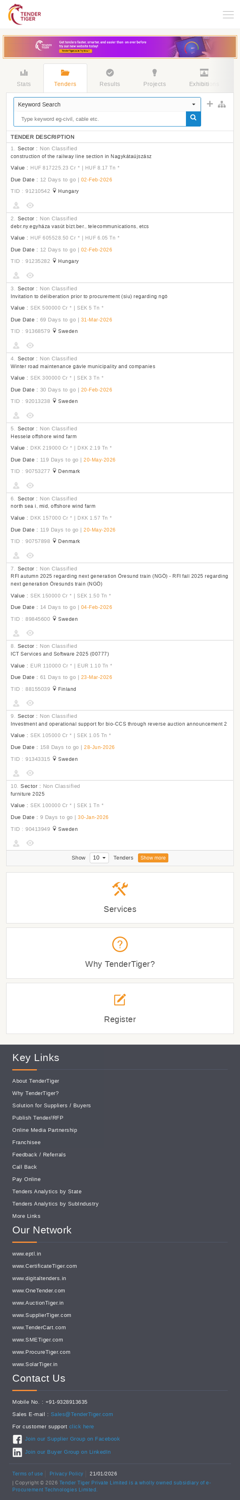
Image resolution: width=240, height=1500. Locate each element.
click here (81, 1426)
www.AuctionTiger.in (38, 1302)
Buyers (82, 1105)
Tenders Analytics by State (47, 1191)
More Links (26, 1216)
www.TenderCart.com (39, 1327)
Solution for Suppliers (40, 1105)
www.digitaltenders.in (39, 1278)
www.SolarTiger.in (35, 1364)
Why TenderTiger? (35, 1093)
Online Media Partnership (44, 1130)
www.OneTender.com (39, 1290)
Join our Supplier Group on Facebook (72, 1438)
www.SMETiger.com (37, 1339)
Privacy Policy (67, 1474)
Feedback (24, 1154)
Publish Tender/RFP (37, 1117)
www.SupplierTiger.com (42, 1315)
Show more (153, 858)
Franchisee (26, 1142)
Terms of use (27, 1474)
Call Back (24, 1166)
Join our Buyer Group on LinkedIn (68, 1451)
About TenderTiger (35, 1080)
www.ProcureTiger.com (41, 1351)
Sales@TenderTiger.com (82, 1414)
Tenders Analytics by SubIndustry (55, 1203)
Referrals (54, 1154)
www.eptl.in (26, 1253)
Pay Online (26, 1179)
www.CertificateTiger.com (44, 1265)
